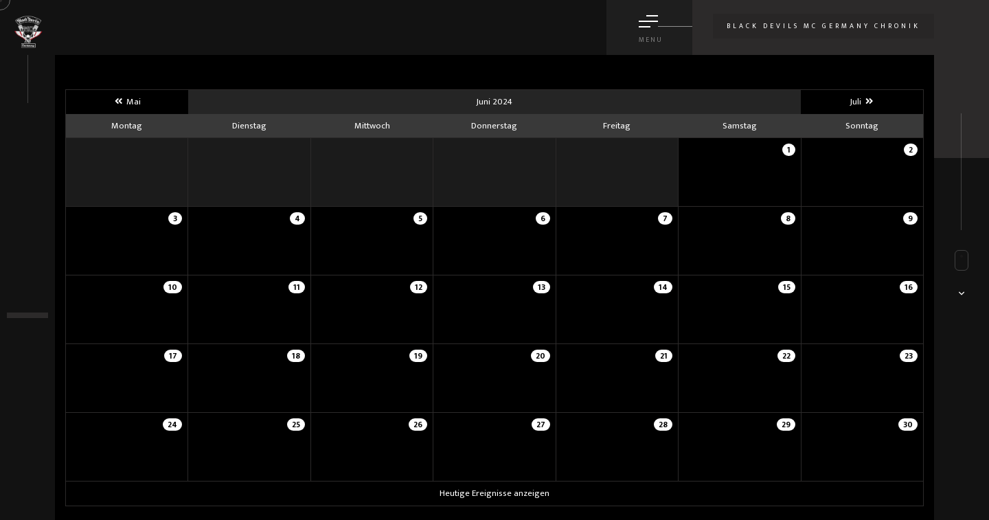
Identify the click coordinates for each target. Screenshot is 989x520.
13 (541, 287)
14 (663, 287)
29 (786, 424)
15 (787, 287)
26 (417, 424)
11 (296, 287)
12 (418, 287)
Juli (862, 101)
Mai (127, 101)
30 (908, 424)
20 (540, 356)
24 (172, 424)
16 (909, 287)
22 (786, 356)
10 (172, 287)
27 (540, 424)
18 (296, 356)
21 (664, 356)
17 (173, 356)
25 (296, 424)
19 (418, 356)
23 (909, 356)
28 (663, 424)
